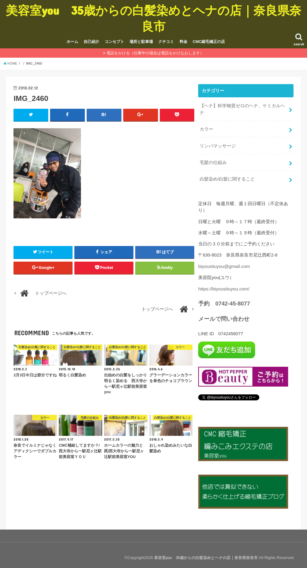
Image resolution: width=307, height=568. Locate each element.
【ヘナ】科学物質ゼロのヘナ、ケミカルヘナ (242, 108)
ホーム (72, 41)
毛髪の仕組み (213, 159)
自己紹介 (91, 41)
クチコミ (166, 41)
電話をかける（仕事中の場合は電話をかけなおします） (155, 53)
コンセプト (114, 41)
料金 (183, 41)
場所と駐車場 (141, 41)
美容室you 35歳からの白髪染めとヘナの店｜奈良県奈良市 (153, 18)
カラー (206, 127)
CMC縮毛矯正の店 (209, 41)
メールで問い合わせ (222, 314)
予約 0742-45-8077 (223, 299)
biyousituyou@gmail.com (223, 262)
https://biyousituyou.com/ (222, 284)
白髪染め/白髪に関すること (227, 175)
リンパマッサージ (218, 143)
